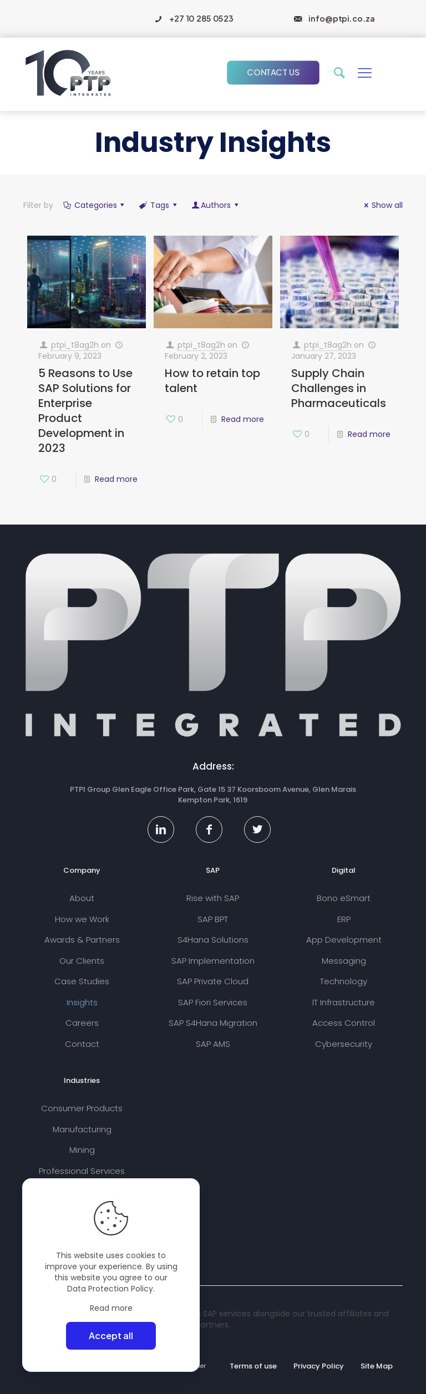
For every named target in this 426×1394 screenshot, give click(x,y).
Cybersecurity (343, 1044)
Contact (82, 1044)
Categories (95, 205)
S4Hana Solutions (213, 939)
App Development (344, 939)
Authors (215, 205)
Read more (116, 479)
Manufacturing (82, 1129)
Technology (343, 981)
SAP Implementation (213, 960)
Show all (382, 205)
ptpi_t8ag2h (75, 344)
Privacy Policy (318, 1366)
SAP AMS (213, 1044)
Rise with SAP (212, 898)
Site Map (377, 1366)
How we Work (82, 919)
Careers (82, 1023)
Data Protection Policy (110, 1288)
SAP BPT (212, 919)
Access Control (343, 1023)
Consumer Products (82, 1108)
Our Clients (81, 960)
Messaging (344, 960)
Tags (159, 205)
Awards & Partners (82, 939)
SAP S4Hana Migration (213, 1023)
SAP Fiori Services (212, 1002)
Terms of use (253, 1366)
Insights (82, 1002)
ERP (344, 919)
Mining (82, 1150)
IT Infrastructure (343, 1002)
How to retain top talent (212, 380)
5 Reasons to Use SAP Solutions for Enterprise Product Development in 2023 (85, 410)
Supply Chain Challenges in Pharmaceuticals (338, 388)
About (81, 898)
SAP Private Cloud (212, 981)
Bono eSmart (344, 898)
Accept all (111, 1335)
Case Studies (81, 981)
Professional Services (82, 1171)
